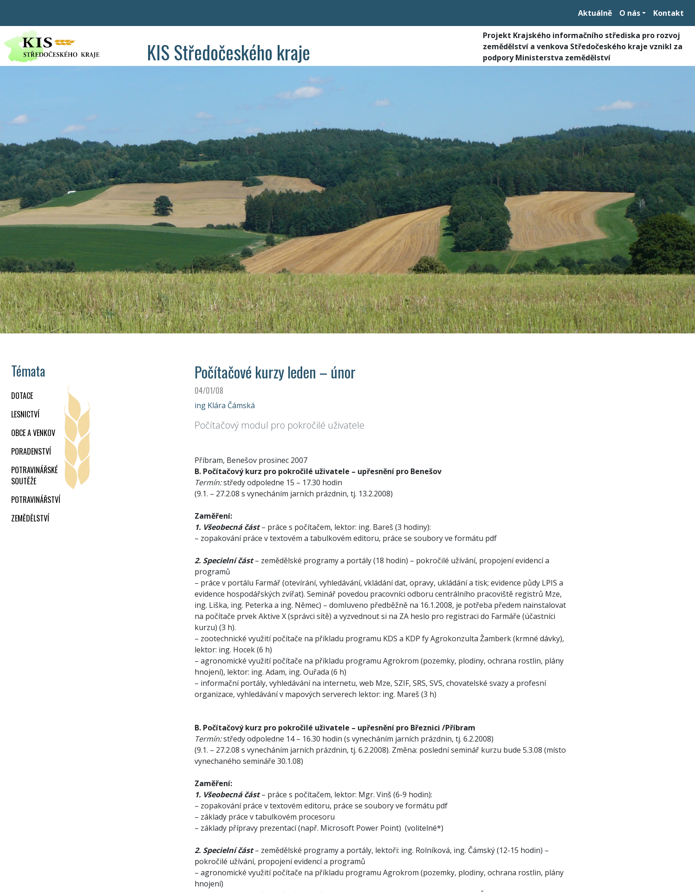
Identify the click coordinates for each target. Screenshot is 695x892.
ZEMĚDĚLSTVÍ (30, 518)
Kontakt (668, 13)
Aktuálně (595, 13)
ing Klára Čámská (225, 405)
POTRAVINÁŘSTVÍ (35, 499)
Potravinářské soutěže (34, 475)
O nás (629, 13)
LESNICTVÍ (25, 414)
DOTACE (22, 395)
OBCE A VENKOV (33, 432)
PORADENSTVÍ (31, 451)
